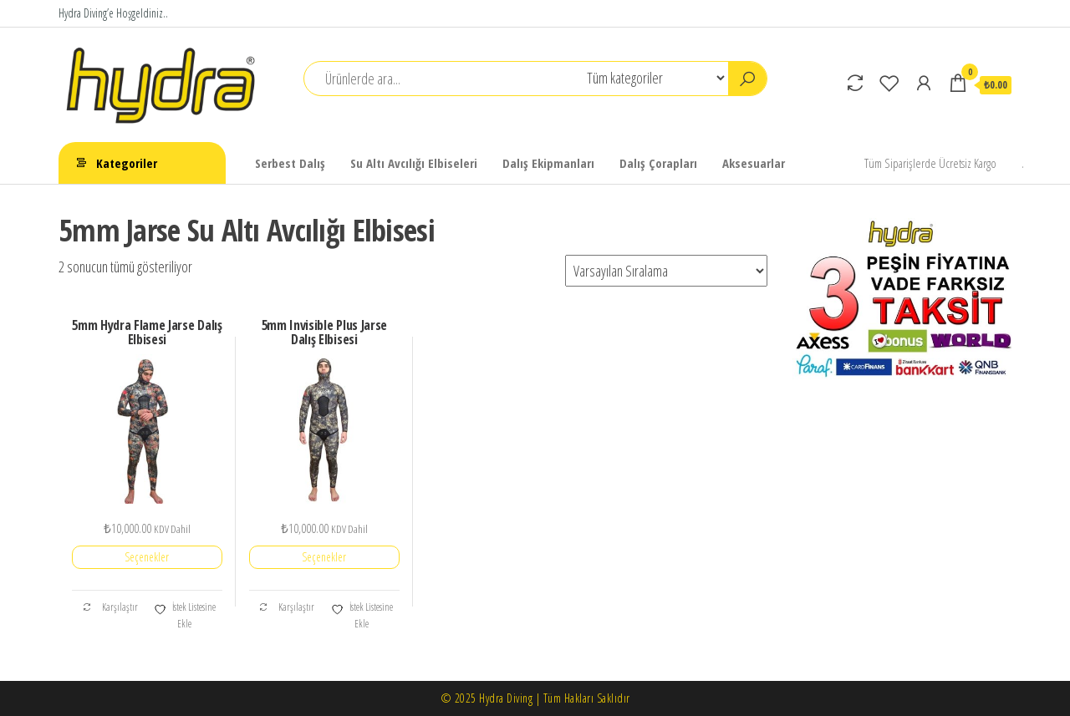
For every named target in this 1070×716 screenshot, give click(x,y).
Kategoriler (126, 163)
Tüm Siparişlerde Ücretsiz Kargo (930, 163)
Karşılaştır (110, 607)
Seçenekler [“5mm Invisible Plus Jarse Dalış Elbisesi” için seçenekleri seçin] (324, 557)
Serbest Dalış (290, 163)
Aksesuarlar (753, 163)
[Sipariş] (666, 271)
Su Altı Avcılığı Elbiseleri (413, 163)
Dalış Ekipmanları (548, 163)
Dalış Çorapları (658, 163)
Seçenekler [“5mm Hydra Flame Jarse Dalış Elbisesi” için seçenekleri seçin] (147, 557)
